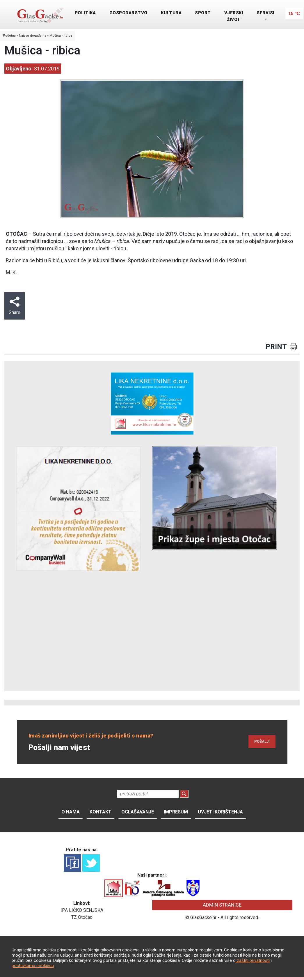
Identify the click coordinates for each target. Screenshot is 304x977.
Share (14, 306)
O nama (70, 812)
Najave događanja (32, 36)
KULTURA (171, 12)
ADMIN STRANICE (222, 905)
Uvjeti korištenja (220, 812)
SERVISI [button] (265, 12)
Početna (9, 36)
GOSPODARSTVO (128, 12)
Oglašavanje (137, 812)
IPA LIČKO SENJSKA (82, 910)
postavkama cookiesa (33, 965)
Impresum (176, 812)
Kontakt (100, 812)
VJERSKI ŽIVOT (233, 16)
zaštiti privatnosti (253, 960)
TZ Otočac (81, 917)
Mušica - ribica (60, 36)
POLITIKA (85, 12)
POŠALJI (262, 741)
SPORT (203, 12)
